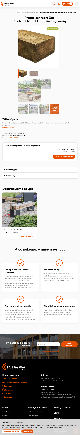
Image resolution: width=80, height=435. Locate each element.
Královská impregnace (35, 387)
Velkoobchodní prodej (9, 406)
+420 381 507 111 (10, 354)
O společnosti (7, 387)
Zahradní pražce (33, 12)
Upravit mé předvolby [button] (11, 431)
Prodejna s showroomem (61, 405)
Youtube (8, 369)
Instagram (9, 365)
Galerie (4, 398)
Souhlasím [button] (28, 431)
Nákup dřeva (6, 402)
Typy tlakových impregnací (37, 394)
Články (57, 388)
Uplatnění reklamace (9, 414)
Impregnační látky (34, 402)
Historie (5, 391)
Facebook (9, 361)
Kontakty (58, 393)
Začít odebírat (69, 319)
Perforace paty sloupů (35, 406)
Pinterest (9, 372)
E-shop (23, 12)
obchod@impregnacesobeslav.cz (15, 357)
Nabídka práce (7, 394)
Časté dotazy (32, 398)
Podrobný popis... (8, 102)
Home (18, 12)
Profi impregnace (34, 391)
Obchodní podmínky (9, 410)
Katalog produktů (63, 382)
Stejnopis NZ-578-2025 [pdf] (50, 367)
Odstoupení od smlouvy (10, 417)
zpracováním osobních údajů (50, 326)
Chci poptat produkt (63, 132)
